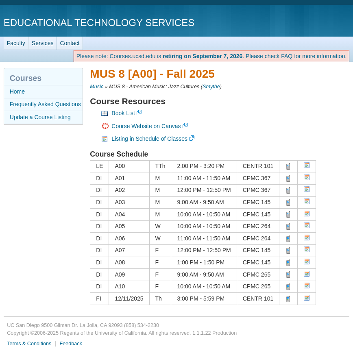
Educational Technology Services (99, 22)
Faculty (16, 43)
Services (43, 43)
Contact (70, 43)
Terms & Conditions (29, 344)
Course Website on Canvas (146, 126)
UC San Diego (302, 22)
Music (96, 86)
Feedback (71, 344)
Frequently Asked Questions (45, 104)
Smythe (211, 86)
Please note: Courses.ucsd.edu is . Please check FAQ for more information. (211, 56)
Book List (123, 113)
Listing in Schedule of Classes (149, 138)
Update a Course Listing (40, 117)
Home (17, 91)
